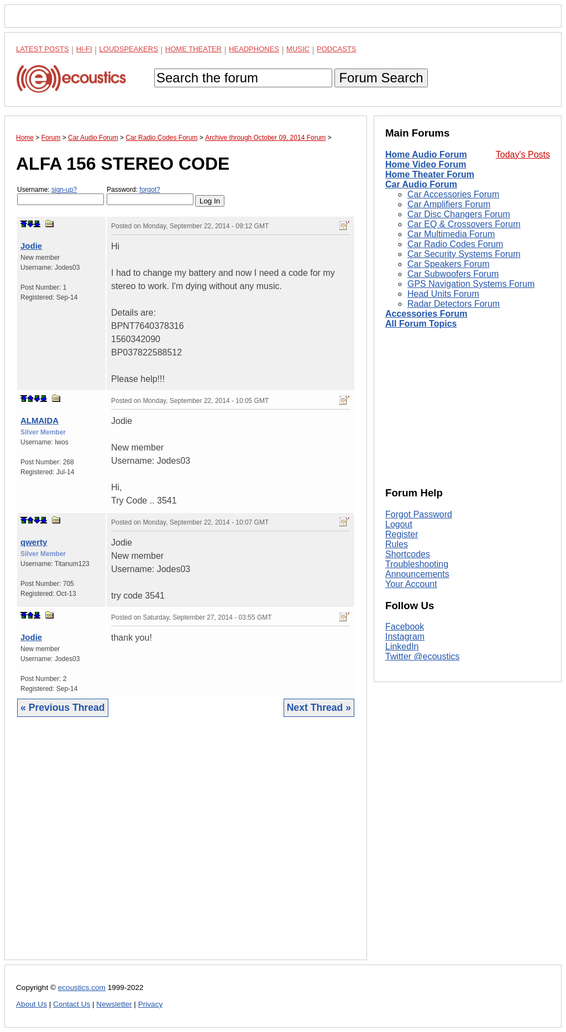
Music (298, 49)
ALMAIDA (39, 420)
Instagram (404, 636)
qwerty (33, 542)
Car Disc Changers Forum (458, 214)
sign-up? (64, 189)
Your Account (411, 584)
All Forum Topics (421, 323)
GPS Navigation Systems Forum (470, 284)
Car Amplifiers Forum (448, 204)
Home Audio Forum (426, 154)
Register (401, 534)
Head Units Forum (443, 293)
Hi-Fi (84, 49)
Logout (398, 524)
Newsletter (114, 1004)
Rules (396, 544)
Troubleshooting (416, 564)
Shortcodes (407, 554)
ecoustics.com (82, 987)
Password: (150, 195)
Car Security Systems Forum (463, 254)
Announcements (417, 574)
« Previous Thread (62, 707)
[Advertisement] (185, 847)
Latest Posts (42, 49)
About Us (31, 1004)
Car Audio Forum (421, 184)
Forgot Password (418, 514)
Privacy (150, 1004)
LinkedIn (402, 646)
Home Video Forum (425, 164)
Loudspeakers (128, 49)
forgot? (149, 189)
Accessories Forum (426, 313)
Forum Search (381, 77)
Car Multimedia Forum (451, 234)
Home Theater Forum (429, 174)
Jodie (31, 245)
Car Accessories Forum (453, 194)
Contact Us (71, 1004)
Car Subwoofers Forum (453, 274)
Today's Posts (523, 154)
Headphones (254, 49)
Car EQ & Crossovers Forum (463, 224)
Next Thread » (319, 707)
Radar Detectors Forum (453, 303)
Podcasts (337, 49)
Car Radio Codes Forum (455, 244)
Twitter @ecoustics (422, 656)
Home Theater (193, 49)
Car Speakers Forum (448, 264)
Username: (60, 195)
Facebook (404, 626)
